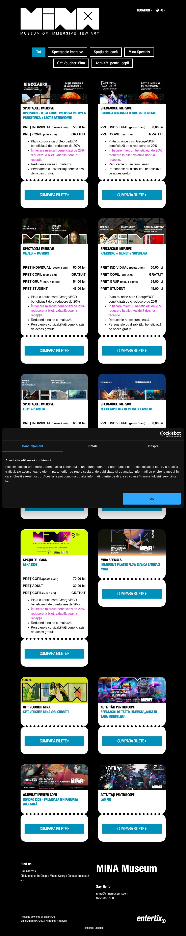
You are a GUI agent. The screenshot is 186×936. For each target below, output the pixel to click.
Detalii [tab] (93, 446)
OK (152, 498)
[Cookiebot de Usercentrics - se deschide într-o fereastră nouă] (163, 434)
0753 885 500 (105, 898)
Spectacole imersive (67, 52)
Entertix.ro (49, 916)
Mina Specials (139, 52)
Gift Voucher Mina (71, 63)
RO (161, 10)
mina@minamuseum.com (112, 893)
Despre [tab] (153, 446)
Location (145, 10)
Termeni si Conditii (93, 928)
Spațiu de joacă (106, 52)
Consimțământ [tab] (32, 446)
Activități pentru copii (112, 63)
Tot (38, 52)
